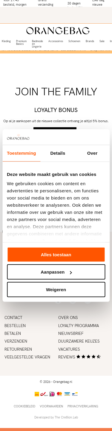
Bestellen (15, 325)
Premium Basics (21, 42)
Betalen (12, 333)
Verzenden (15, 341)
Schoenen (74, 41)
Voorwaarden (51, 406)
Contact (13, 317)
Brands (90, 41)
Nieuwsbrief (71, 333)
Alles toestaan (56, 254)
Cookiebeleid (24, 406)
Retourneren (18, 349)
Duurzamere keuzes (79, 341)
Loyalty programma (78, 325)
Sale (102, 41)
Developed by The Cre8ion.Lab (56, 417)
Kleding (6, 41)
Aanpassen (56, 271)
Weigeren (56, 289)
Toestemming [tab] (21, 153)
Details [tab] (57, 153)
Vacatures (69, 349)
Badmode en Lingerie (37, 43)
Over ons (68, 317)
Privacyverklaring (82, 406)
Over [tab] (92, 153)
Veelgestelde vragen (27, 357)
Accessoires (55, 41)
